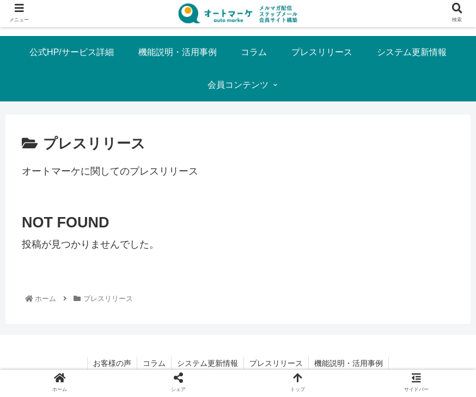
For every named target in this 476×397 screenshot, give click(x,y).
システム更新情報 (207, 363)
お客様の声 (112, 363)
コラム (154, 363)
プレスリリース (276, 363)
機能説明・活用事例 (348, 363)
